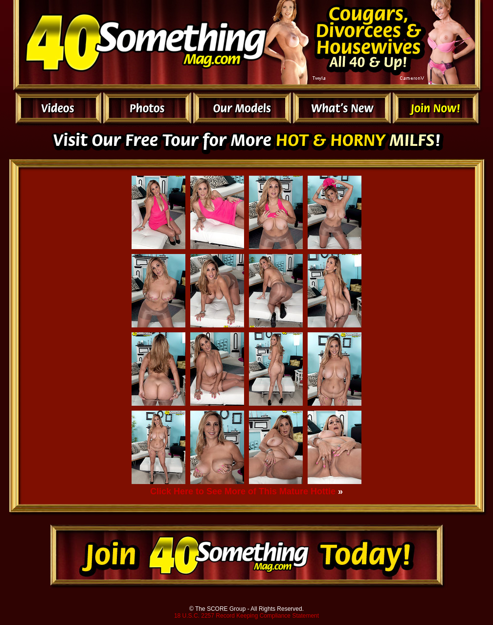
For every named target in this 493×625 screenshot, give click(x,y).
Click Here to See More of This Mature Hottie (243, 491)
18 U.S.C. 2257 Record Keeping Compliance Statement (246, 615)
